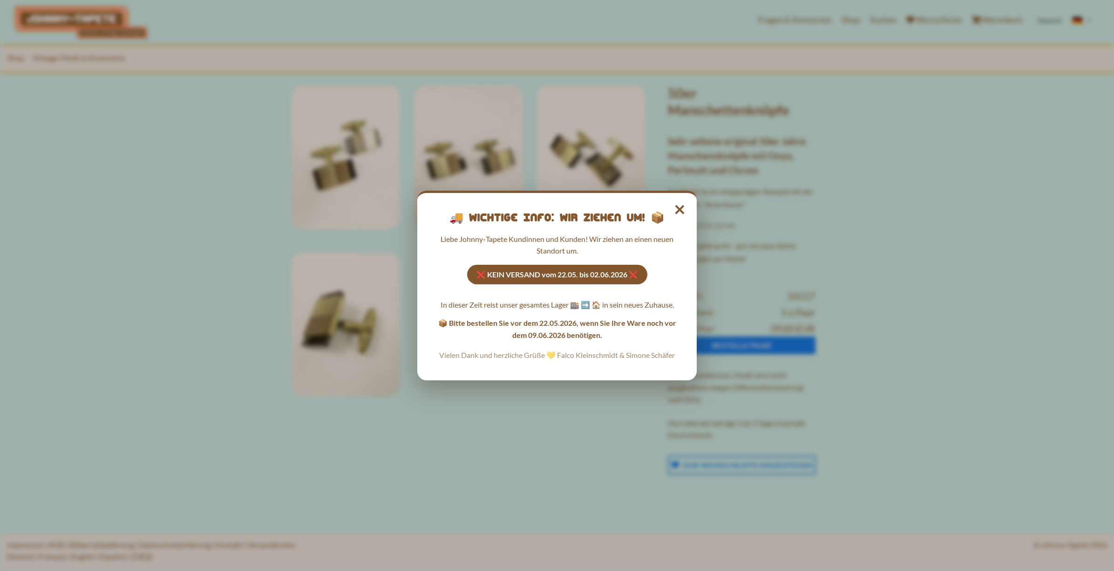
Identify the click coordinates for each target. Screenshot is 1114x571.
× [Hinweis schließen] (680, 208)
